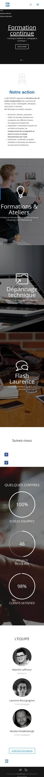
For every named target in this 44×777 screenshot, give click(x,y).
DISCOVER (22, 46)
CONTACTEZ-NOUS (22, 750)
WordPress (21, 774)
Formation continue (22, 30)
